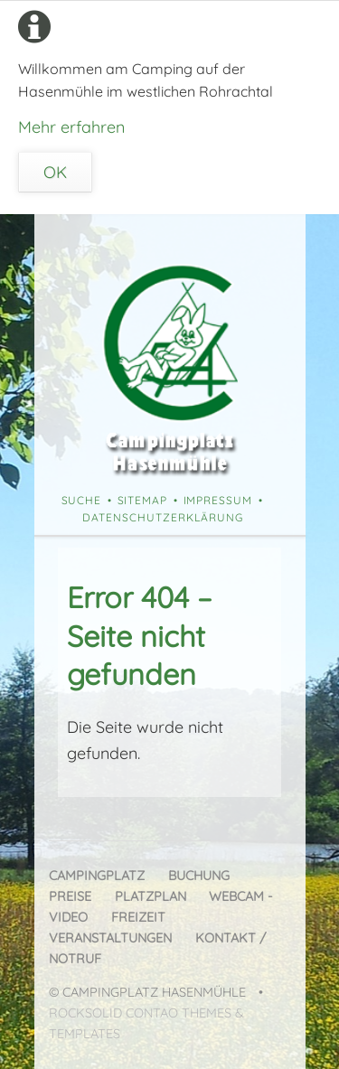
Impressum (218, 500)
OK (55, 172)
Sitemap (143, 500)
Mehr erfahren (71, 127)
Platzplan (150, 896)
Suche (81, 500)
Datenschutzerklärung (162, 517)
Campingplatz (97, 875)
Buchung (199, 875)
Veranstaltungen (110, 938)
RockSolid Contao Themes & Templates (146, 1023)
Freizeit (138, 917)
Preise (70, 896)
